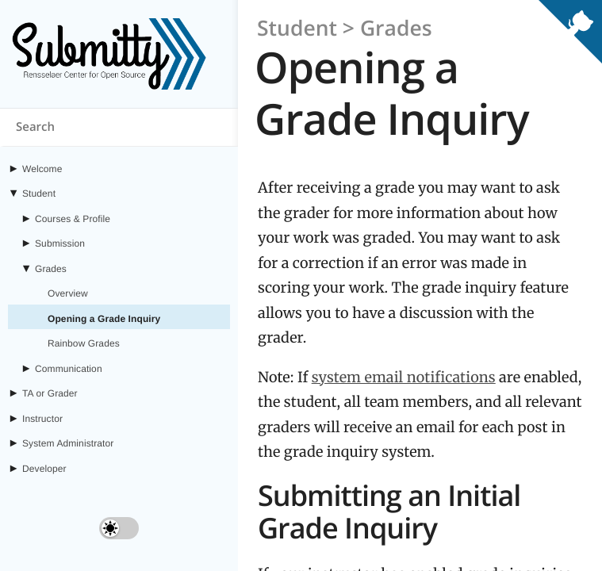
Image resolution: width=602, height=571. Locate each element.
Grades (51, 268)
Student (39, 193)
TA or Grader (50, 393)
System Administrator (67, 443)
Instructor (42, 418)
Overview (68, 293)
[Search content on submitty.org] (119, 128)
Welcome (42, 168)
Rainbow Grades (84, 343)
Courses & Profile (72, 218)
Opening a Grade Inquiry (104, 318)
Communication (68, 368)
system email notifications (404, 377)
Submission (60, 243)
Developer (44, 468)
